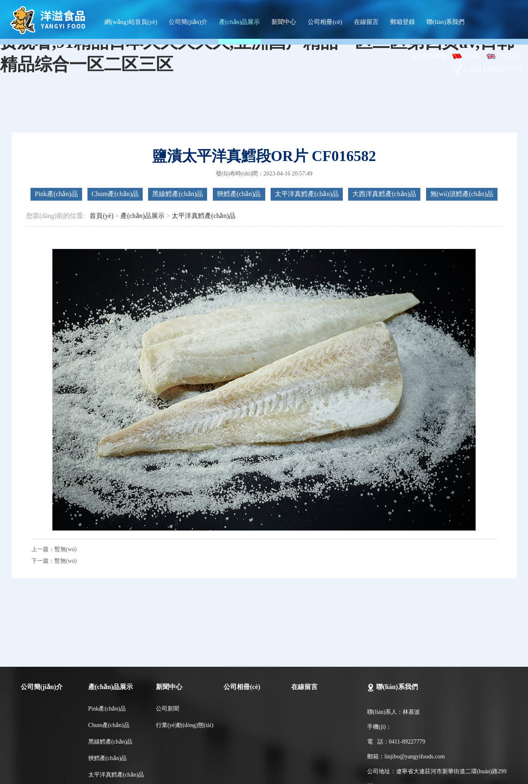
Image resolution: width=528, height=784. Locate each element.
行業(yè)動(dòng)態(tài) (184, 725)
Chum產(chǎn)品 (115, 193)
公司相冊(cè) (325, 22)
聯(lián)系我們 (445, 22)
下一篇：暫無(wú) (54, 561)
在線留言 (366, 22)
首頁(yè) (101, 215)
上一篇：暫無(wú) (54, 549)
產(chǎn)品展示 (239, 22)
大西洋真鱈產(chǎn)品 (384, 193)
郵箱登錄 (402, 22)
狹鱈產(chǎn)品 (239, 193)
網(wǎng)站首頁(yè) (130, 22)
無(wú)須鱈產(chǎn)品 (461, 193)
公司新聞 (167, 709)
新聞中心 (283, 22)
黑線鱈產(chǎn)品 (177, 193)
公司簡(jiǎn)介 (188, 22)
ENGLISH (504, 56)
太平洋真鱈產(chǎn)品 (307, 193)
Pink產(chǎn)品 (56, 193)
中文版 (466, 56)
